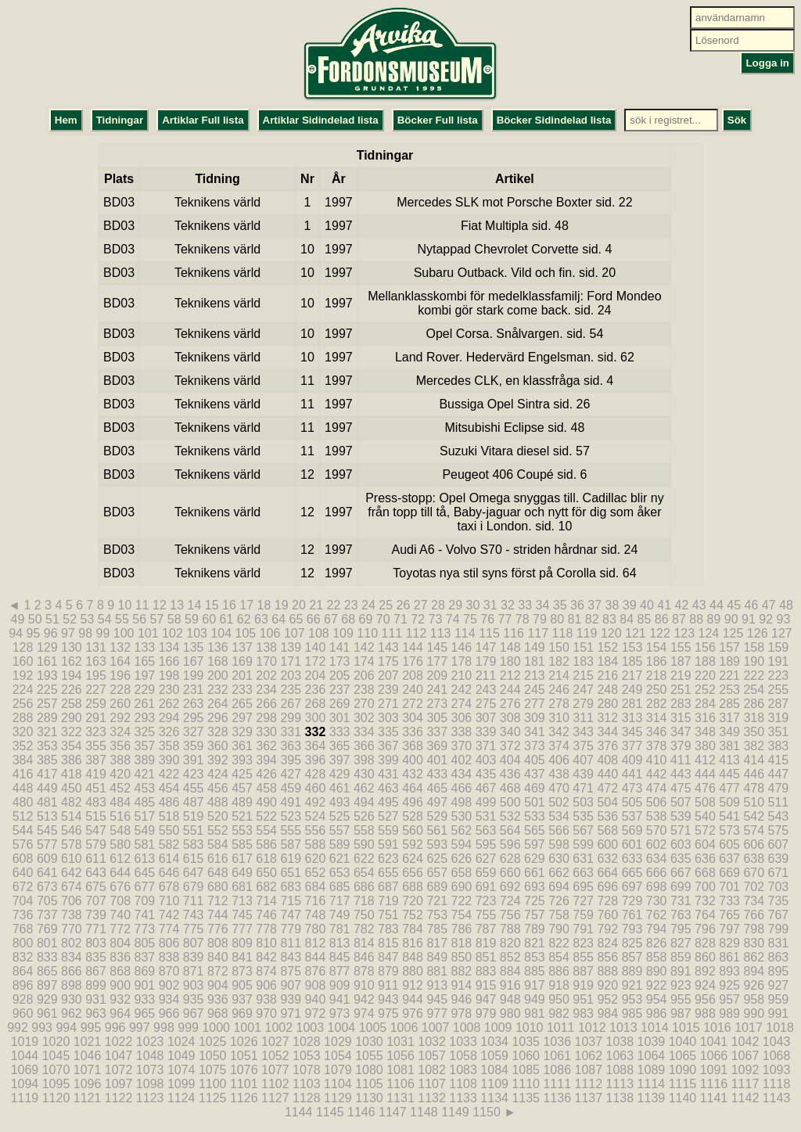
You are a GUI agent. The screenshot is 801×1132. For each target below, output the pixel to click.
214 (558, 675)
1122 (119, 1098)
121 (635, 633)
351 (778, 731)
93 (784, 619)
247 (583, 689)
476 (705, 788)
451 (95, 788)
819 (486, 943)
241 (436, 689)
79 (540, 619)
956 (705, 999)
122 (659, 633)
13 (177, 605)
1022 (119, 1041)
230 (169, 689)
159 (778, 647)
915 (486, 985)
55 (122, 619)
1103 (307, 1084)
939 (290, 999)
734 (753, 900)
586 (266, 844)
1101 (244, 1084)
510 (753, 802)
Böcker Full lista (437, 120)
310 (558, 717)
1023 (150, 1041)
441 (632, 774)
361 (242, 746)
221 (729, 675)
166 (169, 661)
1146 (361, 1112)
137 (242, 647)
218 (656, 675)
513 (47, 816)
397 (339, 760)
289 (47, 717)
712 (217, 900)
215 (583, 675)
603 (680, 844)
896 (23, 985)
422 (169, 774)
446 (753, 774)
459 (290, 788)
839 (193, 957)
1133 (463, 1098)
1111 (557, 1084)
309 (534, 717)
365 (339, 746)
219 (680, 675)
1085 (526, 1069)
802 (71, 943)
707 (95, 900)
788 (510, 929)
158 (753, 647)
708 (120, 900)
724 (510, 900)
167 (193, 661)
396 (315, 760)
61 (227, 619)
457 (242, 788)
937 (242, 999)
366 (364, 746)
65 (296, 619)
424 (217, 774)
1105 (369, 1084)
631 (583, 858)
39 (630, 605)
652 (315, 872)
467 (486, 788)
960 (23, 1013)
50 (35, 619)
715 (290, 900)
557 (339, 830)
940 (315, 999)
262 (169, 703)
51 (52, 619)
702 (753, 886)
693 (534, 886)
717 (339, 900)
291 (95, 717)
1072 (119, 1069)
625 (436, 858)
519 (193, 816)
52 (70, 619)
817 (436, 943)
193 (47, 675)
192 (23, 675)
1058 (463, 1055)
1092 (745, 1069)
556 (315, 830)
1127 (275, 1098)
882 (461, 971)
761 (632, 915)
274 (461, 703)
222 (753, 675)
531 (486, 816)
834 (71, 957)
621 (339, 858)
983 (583, 1013)
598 (558, 844)
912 (412, 985)
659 (486, 872)
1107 (432, 1084)
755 (486, 915)
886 (558, 971)
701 (729, 886)
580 (120, 844)
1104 (338, 1084)
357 (145, 746)
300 (315, 717)
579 (95, 844)
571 (680, 830)
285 (729, 703)
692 (510, 886)
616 (217, 858)
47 (769, 605)
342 (558, 731)
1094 (25, 1084)
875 (290, 971)
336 (412, 731)
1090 (683, 1069)
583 (193, 844)
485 (145, 802)
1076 (244, 1069)
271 (388, 703)
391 (193, 760)
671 (778, 872)
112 (416, 633)
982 (558, 1013)
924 (705, 985)
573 (729, 830)
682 (266, 886)
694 (558, 886)
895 (778, 971)
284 (705, 703)
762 (656, 915)
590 (364, 844)
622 (364, 858)
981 (534, 1013)
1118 (777, 1084)
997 (139, 1027)
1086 (557, 1069)
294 (169, 717)
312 (607, 717)
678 (169, 886)
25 (386, 605)
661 (534, 872)
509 (729, 802)
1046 (88, 1055)
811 (290, 943)
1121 (88, 1098)
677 (145, 886)
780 (315, 929)
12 (160, 605)
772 (120, 929)
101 (148, 633)
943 (388, 999)
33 (525, 605)
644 (120, 872)
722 (461, 900)
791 (583, 929)
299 (290, 717)
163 (95, 661)
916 (510, 985)
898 (71, 985)
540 (705, 816)
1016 (717, 1027)
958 (753, 999)
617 (242, 858)
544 (23, 830)
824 (607, 943)
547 (95, 830)
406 (558, 760)
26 (404, 605)
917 (534, 985)
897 (47, 985)
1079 (338, 1069)
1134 (494, 1098)
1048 (150, 1055)
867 (95, 971)
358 (169, 746)
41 (664, 605)
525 (339, 816)
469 (534, 788)
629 (534, 858)
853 (534, 957)
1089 (652, 1069)
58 (174, 619)
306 (461, 717)
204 (315, 675)
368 (412, 746)
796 (705, 929)
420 (120, 774)
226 (71, 689)
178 (461, 661)
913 (436, 985)
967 (193, 1013)
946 (461, 999)
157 (729, 647)
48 (786, 605)
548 (120, 830)
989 (729, 1013)
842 (266, 957)
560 (412, 830)
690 (461, 886)
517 (145, 816)
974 (364, 1013)
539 (680, 816)
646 (169, 872)
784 (412, 929)
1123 (150, 1098)
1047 (119, 1055)
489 (242, 802)
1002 (279, 1027)
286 (753, 703)
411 (680, 760)
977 (436, 1013)
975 (388, 1013)
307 (486, 717)
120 (611, 633)
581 (145, 844)
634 (656, 858)
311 (583, 717)
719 (388, 900)
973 (339, 1013)
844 (315, 957)
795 (680, 929)
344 (607, 731)
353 (47, 746)
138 (266, 647)
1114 (652, 1084)
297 (242, 717)
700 (705, 886)
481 (47, 802)
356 (120, 746)
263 (193, 703)
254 (753, 689)
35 (560, 605)
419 (95, 774)
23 (351, 605)
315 (680, 717)
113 (440, 633)
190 (753, 661)
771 (95, 929)
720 (412, 900)
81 (575, 619)
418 (71, 774)
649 (242, 872)
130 (71, 647)
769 (47, 929)
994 (66, 1027)
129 (47, 647)
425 (242, 774)
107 (294, 633)
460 (315, 788)
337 (436, 731)
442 (656, 774)
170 (266, 661)
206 (364, 675)
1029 (338, 1041)
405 (534, 760)
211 (486, 675)
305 (436, 717)
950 (558, 999)
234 (266, 689)
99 (103, 633)
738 (71, 915)
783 (388, 929)
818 (461, 943)
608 (23, 858)
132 (120, 647)
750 (364, 915)
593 (436, 844)
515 (95, 816)
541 (729, 816)
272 (412, 703)
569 (632, 830)
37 (594, 605)
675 (95, 886)
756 (510, 915)
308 (510, 717)
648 (217, 872)
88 (696, 619)
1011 (561, 1027)
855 (583, 957)
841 (242, 957)
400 (412, 760)
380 (705, 746)
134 (169, 647)
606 (753, 844)
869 (145, 971)
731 (680, 900)
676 (120, 886)
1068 (777, 1055)
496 (412, 802)
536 (607, 816)
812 (315, 943)
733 (729, 900)
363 (290, 746)
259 (95, 703)
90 (731, 619)
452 (120, 788)
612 (120, 858)
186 (656, 661)
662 (558, 872)
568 (607, 830)
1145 (330, 1112)
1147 (393, 1112)
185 (632, 661)
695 (583, 886)
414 (753, 760)
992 (17, 1027)
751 (388, 915)
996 (115, 1027)
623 (388, 858)
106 (270, 633)
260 (120, 703)
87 (679, 619)
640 (23, 872)
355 (95, 746)
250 (656, 689)
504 (607, 802)
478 (753, 788)
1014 (655, 1027)
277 (534, 703)
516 (120, 816)
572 (705, 830)
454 (169, 788)
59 (192, 619)
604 (705, 844)
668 (705, 872)
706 (71, 900)
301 (339, 717)
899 (95, 985)
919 (583, 985)
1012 (592, 1027)
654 (364, 872)
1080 (369, 1069)
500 (510, 802)
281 (632, 703)
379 (680, 746)
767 (778, 915)
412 (705, 760)
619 (290, 858)
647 (193, 872)
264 (217, 703)
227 (95, 689)
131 (95, 647)
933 (145, 999)
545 (47, 830)
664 (607, 872)
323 (95, 731)
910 (364, 985)
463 (388, 788)
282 (656, 703)
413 (729, 760)
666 (656, 872)
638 (753, 858)
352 (23, 746)
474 (656, 788)
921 (632, 985)
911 (388, 985)
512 (23, 816)
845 (339, 957)
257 (47, 703)
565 (534, 830)
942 (364, 999)
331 (290, 731)
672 (23, 886)
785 (436, 929)
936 (217, 999)
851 (486, 957)
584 (217, 844)
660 (510, 872)
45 (734, 605)
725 (534, 900)
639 (778, 858)
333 (339, 731)
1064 (652, 1055)
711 (193, 900)
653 (339, 872)
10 (125, 605)
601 (632, 844)
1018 (780, 1027)
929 (47, 999)
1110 (526, 1084)
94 (16, 633)
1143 (777, 1098)
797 (729, 929)
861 (729, 957)
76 (487, 619)
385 (47, 760)
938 (266, 999)
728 (607, 900)
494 (364, 802)
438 (558, 774)
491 (290, 802)
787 (486, 929)
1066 (714, 1055)
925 (729, 985)
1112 (588, 1084)
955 (680, 999)
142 (364, 647)
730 (656, 900)
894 (753, 971)
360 (217, 746)
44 (716, 605)
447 (778, 774)
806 (169, 943)
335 (388, 731)
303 (388, 717)
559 (388, 830)
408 (607, 760)
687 (388, 886)
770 (71, 929)
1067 (745, 1055)
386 (71, 760)
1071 (88, 1069)
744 (217, 915)
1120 (56, 1098)
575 (778, 830)
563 (486, 830)
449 (47, 788)
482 (71, 802)
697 (632, 886)
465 (436, 788)
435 (486, 774)
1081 (400, 1069)
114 (465, 633)
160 (23, 661)
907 (290, 985)
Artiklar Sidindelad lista (321, 120)
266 (266, 703)
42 (682, 605)
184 (607, 661)
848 (412, 957)
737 (47, 915)
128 (23, 647)
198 (169, 675)
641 (47, 872)
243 (486, 689)
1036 (557, 1041)
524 (315, 816)
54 (105, 619)
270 (364, 703)
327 (193, 731)
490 (266, 802)
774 (169, 929)
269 (339, 703)
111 (392, 633)
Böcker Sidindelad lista (554, 120)
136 (217, 647)
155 (680, 647)
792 (607, 929)
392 (217, 760)
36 (577, 605)
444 (705, 774)
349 (729, 731)
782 (364, 929)
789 (534, 929)
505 (632, 802)
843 (290, 957)
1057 (432, 1055)
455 (193, 788)
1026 (244, 1041)
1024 (181, 1041)
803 (95, 943)
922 (656, 985)
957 (729, 999)
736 (23, 915)
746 (266, 915)
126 (757, 633)
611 (95, 858)
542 (753, 816)
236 (315, 689)
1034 (494, 1041)
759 (583, 915)
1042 (745, 1041)
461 (339, 788)
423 (193, 774)
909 (339, 985)
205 (339, 675)
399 (388, 760)
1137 (588, 1098)
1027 (275, 1041)
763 (680, 915)
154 (656, 647)
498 (461, 802)
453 (145, 788)
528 (412, 816)
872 (217, 971)
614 (169, 858)
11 (142, 605)
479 (778, 788)
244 (510, 689)
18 (264, 605)
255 (778, 689)
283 (680, 703)
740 (120, 915)
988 (705, 1013)
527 (388, 816)
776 (217, 929)
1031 (400, 1041)
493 (339, 802)
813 (339, 943)
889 (632, 971)
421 (145, 774)
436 (510, 774)
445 (729, 774)
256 (23, 703)
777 (242, 929)
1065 (683, 1055)
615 (193, 858)
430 (364, 774)
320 (23, 731)
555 (290, 830)
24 (368, 605)
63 (261, 619)
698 (656, 886)
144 (412, 647)
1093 (777, 1069)
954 (656, 999)
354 (71, 746)
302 (364, 717)
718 (364, 900)
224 (23, 689)
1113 (620, 1084)
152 (607, 647)
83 (609, 619)
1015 (686, 1027)
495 (388, 802)
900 (120, 985)
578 (71, 844)
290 (71, 717)
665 (632, 872)
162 (71, 661)
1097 (119, 1084)
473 (632, 788)
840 (217, 957)
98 (85, 633)
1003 (310, 1027)
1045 (56, 1055)
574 (753, 830)
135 (193, 647)
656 (412, 872)
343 (583, 731)
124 (709, 633)
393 (242, 760)
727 (583, 900)
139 (290, 647)
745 (242, 915)
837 (145, 957)
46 (752, 605)
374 (558, 746)
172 (315, 661)
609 (47, 858)
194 (71, 675)
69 (366, 619)
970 (266, 1013)
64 (278, 619)
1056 (400, 1055)
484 (120, 802)
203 (290, 675)
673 (47, 886)
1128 (307, 1098)
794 (656, 929)
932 (120, 999)
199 (193, 675)
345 (632, 731)
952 (607, 999)
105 (246, 633)
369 (436, 746)
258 (71, 703)
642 (71, 872)
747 (290, 915)
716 (315, 900)
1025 (213, 1041)
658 (461, 872)
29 (455, 605)
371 (486, 746)
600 (607, 844)
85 (645, 619)
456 (217, 788)
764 (705, 915)
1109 (494, 1084)
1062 (588, 1055)
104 (221, 633)
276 (510, 703)
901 (145, 985)
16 (229, 605)
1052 (275, 1055)
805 (145, 943)
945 (436, 999)
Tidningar (119, 120)
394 (266, 760)
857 (632, 957)
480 (23, 802)
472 (607, 788)
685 (339, 886)
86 (662, 619)
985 (632, 1013)
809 (242, 943)
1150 (486, 1112)
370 (461, 746)
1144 (299, 1112)
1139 (652, 1098)
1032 (432, 1041)
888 (607, 971)
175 (388, 661)
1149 (455, 1112)
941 (339, 999)
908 (315, 985)
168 (217, 661)
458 (266, 788)
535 (583, 816)
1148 (424, 1112)
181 (534, 661)
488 (217, 802)
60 (209, 619)
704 (23, 900)
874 (266, 971)
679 (193, 886)
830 (753, 943)
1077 (275, 1069)
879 (388, 971)
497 (436, 802)
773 (145, 929)
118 (562, 633)
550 (169, 830)
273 (436, 703)
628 (510, 858)
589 (339, 844)
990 (753, 1013)
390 (169, 760)
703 (778, 886)
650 (266, 872)
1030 (369, 1041)
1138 (620, 1098)
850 (461, 957)
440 (607, 774)
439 (583, 774)
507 (680, 802)
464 (412, 788)
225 (47, 689)
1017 (749, 1027)
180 (510, 661)
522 (266, 816)
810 (266, 943)
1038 (620, 1041)
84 (627, 619)
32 (508, 605)
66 (314, 619)
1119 (25, 1098)
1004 (342, 1027)
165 (145, 661)
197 (145, 675)
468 (510, 788)
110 (367, 633)
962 (71, 1013)
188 (705, 661)
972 (315, 1013)
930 (71, 999)
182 (558, 661)
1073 (150, 1069)
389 (145, 760)
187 (680, 661)
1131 (400, 1098)
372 (510, 746)
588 (315, 844)
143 (388, 647)
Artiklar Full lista (202, 120)
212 (510, 675)
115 (489, 633)
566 (558, 830)
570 (656, 830)
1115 (683, 1084)
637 (729, 858)
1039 (652, 1041)
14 (195, 605)
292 (120, 717)
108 (318, 633)
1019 (25, 1041)
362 (266, 746)
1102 (275, 1084)
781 (339, 929)
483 (95, 802)
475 (680, 788)
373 (534, 746)
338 (461, 731)
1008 (467, 1027)
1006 (404, 1027)
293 (145, 717)
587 (290, 844)
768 (23, 929)
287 (778, 703)
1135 (526, 1098)
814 (364, 943)
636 (705, 858)
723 (486, 900)
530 (461, 816)
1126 (244, 1098)
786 (461, 929)
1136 (557, 1098)
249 (632, 689)
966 (169, 1013)
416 (23, 774)
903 (193, 985)
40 (647, 605)
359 (193, 746)
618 (266, 858)
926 (753, 985)
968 (217, 1013)
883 (486, 971)
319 (778, 717)
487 (193, 802)
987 (680, 1013)
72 (418, 619)
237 (339, 689)
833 (47, 957)
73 (436, 619)
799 (778, 929)
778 (266, 929)
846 (364, 957)
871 (193, 971)
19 (282, 605)
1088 (620, 1069)
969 (242, 1013)
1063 (620, 1055)
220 (705, 675)
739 (95, 915)
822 (558, 943)
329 (242, 731)
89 (714, 619)
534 (558, 816)
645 (145, 872)
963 (95, 1013)
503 (583, 802)
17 (246, 605)
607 (778, 844)
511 (778, 802)
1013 (623, 1027)
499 (486, 802)
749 (339, 915)
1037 (588, 1041)
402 (461, 760)
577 (47, 844)
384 (23, 760)
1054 (338, 1055)
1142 (745, 1098)
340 (510, 731)
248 (607, 689)
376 (607, 746)
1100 (213, 1084)
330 (266, 731)
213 (534, 675)
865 (47, 971)
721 (436, 900)
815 (388, 943)
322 (71, 731)
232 (217, 689)
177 (436, 661)
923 (680, 985)
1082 (432, 1069)
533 (534, 816)
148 (510, 647)
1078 (307, 1069)
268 (315, 703)
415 (778, 760)
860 (705, 957)
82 (592, 619)
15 (212, 605)
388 (120, 760)
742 (169, 915)
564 (510, 830)
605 (729, 844)
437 (534, 774)
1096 (88, 1084)
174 (364, 661)
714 (266, 900)
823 (583, 943)
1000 (216, 1027)
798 (753, 929)
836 (120, 957)
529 (436, 816)
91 (749, 619)
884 (510, 971)
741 (145, 915)
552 (217, 830)
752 (412, 915)
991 (778, 1013)
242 (461, 689)
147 (486, 647)
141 (339, 647)
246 (558, 689)
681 (242, 886)
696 (607, 886)
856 (607, 957)
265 (242, 703)
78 (522, 619)
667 (680, 872)
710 (169, 900)
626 (461, 858)
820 (510, 943)
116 (513, 633)
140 (315, 647)
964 (120, 1013)
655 (388, 872)
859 (680, 957)
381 (729, 746)
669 (729, 872)
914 (461, 985)
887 (583, 971)
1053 (307, 1055)
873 (242, 971)
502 (558, 802)
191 (778, 661)
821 (534, 943)
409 (632, 760)
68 (348, 619)
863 (778, 957)
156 (705, 647)
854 (558, 957)
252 (705, 689)
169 (242, 661)
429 (339, 774)
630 (558, 858)
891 (680, 971)
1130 (369, 1098)
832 (23, 957)
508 (705, 802)
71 (400, 619)
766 (753, 915)
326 (169, 731)
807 (193, 943)
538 (656, 816)
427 (290, 774)
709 (145, 900)
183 (583, 661)
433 (436, 774)
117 (537, 633)
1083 (463, 1069)
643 (95, 872)
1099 (181, 1084)
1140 (683, 1098)
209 (436, 675)
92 (766, 619)
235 (290, 689)
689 (436, 886)
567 (583, 830)
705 (47, 900)
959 (778, 999)
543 (778, 816)
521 (242, 816)
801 (47, 943)
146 (461, 647)
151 (583, 647)
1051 (244, 1055)
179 (486, 661)
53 (88, 619)
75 (470, 619)
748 (315, 915)
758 (558, 915)
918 (558, 985)
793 (632, 929)
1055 (369, 1055)
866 (71, 971)
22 (334, 605)
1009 (498, 1027)
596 (510, 844)
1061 (557, 1055)
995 (91, 1027)
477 (729, 788)
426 (266, 774)
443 (680, 774)
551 (193, 830)
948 (510, 999)
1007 (436, 1027)
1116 (714, 1084)
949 (534, 999)
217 (632, 675)
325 (145, 731)
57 (157, 619)
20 (299, 605)
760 (607, 915)
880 (412, 971)
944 (412, 999)
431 (388, 774)
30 (473, 605)
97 (68, 633)
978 (461, 1013)
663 (583, 872)
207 (388, 675)
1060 (526, 1055)
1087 (588, 1069)
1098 (150, 1084)
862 (753, 957)
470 (558, 788)
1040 (683, 1041)
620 (315, 858)
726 (558, 900)
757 (534, 915)
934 (169, 999)
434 (461, 774)
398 (364, 760)
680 (217, 886)
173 (339, 661)
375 (583, 746)
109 (343, 633)
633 (632, 858)
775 (193, 929)
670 (753, 872)
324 (120, 731)
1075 (213, 1069)
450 (71, 788)
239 (388, 689)
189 (729, 661)
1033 (463, 1041)
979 (486, 1013)
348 (705, 731)
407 (583, 760)
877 (339, 971)
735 (778, 900)
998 (163, 1027)
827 (680, 943)
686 (364, 886)
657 (436, 872)
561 (436, 830)
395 (290, 760)
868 (120, 971)
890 (656, 971)
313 (632, 717)
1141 (714, 1098)
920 (607, 985)
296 (217, 717)
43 (699, 605)
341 (534, 731)
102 (172, 633)
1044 (25, 1055)
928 (23, 999)
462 (364, 788)
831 (778, 943)
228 (120, 689)
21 (316, 605)
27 (421, 605)
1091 (714, 1069)
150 (558, 647)
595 (486, 844)
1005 (373, 1027)
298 (266, 717)
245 (534, 689)
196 (120, 675)
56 (139, 619)
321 (47, 731)
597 (534, 844)
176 (412, 661)
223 (778, 675)
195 (95, 675)
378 (656, 746)
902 (169, 985)
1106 (400, 1084)
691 (486, 886)
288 (23, 717)
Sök (736, 120)
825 (632, 943)
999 (188, 1027)
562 (461, 830)
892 (705, 971)
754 (461, 915)
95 (34, 633)
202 (266, 675)
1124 (181, 1098)
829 (729, 943)
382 (753, 746)
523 (290, 816)
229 (145, 689)
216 (607, 675)
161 (47, 661)
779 (290, 929)
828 (705, 943)
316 (705, 717)
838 (169, 957)
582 (169, 844)
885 (534, 971)
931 (95, 999)
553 (242, 830)
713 (242, 900)
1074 (181, 1069)
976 (412, 1013)
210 (461, 675)
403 (486, 760)
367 (388, 746)
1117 (745, 1084)
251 (680, 689)
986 (656, 1013)
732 (705, 900)
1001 (247, 1027)
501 (534, 802)
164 (120, 661)
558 (364, 830)
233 (242, 689)
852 (510, 957)
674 (71, 886)
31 (490, 605)
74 (453, 619)
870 (169, 971)
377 (632, 746)
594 (461, 844)
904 (217, 985)
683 (290, 886)
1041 (714, 1041)
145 (436, 647)
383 (778, 746)
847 (388, 957)
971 (290, 1013)
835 (95, 957)
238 (364, 689)
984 (607, 1013)
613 (145, 858)
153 (632, 647)
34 (543, 605)
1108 (463, 1084)
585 (242, 844)
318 (753, 717)
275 (486, 703)
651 (290, 872)
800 (23, 943)
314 (656, 717)
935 (193, 999)
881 (436, 971)
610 (71, 858)
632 (607, 858)
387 (95, 760)
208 (412, 675)
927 (778, 985)
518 (169, 816)
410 (656, 760)
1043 (777, 1041)
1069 (25, 1069)
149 (534, 647)
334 (364, 731)
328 (217, 731)
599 (583, 844)
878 (364, 971)
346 (656, 731)
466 (461, 788)
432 (412, 774)
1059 (494, 1055)
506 (656, 802)
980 (510, 1013)
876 (315, 971)
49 (18, 619)
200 (217, 675)
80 (557, 619)
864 (23, 971)
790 (558, 929)
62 (244, 619)
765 (729, 915)
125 (733, 633)
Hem (66, 120)
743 (193, 915)
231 (193, 689)
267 (290, 703)
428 (315, 774)
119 (587, 633)
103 (196, 633)
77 (505, 619)
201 (242, 675)
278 (558, 703)
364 (315, 746)
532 (510, 816)
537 (632, 816)
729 (632, 900)
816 (412, 943)
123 (684, 633)
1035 (526, 1041)
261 (145, 703)
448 (23, 788)
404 (510, 760)
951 (583, 999)
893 (729, 971)
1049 (181, 1055)
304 (412, 717)
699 (680, 886)
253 (729, 689)
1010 (529, 1027)
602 (656, 844)
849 (436, 957)
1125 (213, 1098)
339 (486, 731)
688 (412, 886)
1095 (56, 1084)
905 (242, 985)
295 (193, 717)
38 (612, 605)
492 (315, 802)
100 (124, 633)
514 (71, 816)
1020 (56, 1041)
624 (412, 858)
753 (436, 915)
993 (41, 1027)
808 (217, 943)
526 (364, 816)
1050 (213, 1055)
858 (656, 957)
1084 (494, 1069)
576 (23, 844)
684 (315, 886)
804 (120, 943)
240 (412, 689)
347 (680, 731)
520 (217, 816)
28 (438, 605)
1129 (338, 1098)
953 (632, 999)
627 (486, 858)
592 (412, 844)
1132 (432, 1098)
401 (436, 760)
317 (729, 717)
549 (145, 830)
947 (486, 999)
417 (47, 774)
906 (266, 985)
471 (583, 788)
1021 (88, 1041)
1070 (56, 1069)
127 (781, 633)
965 (145, 1013)
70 (383, 619)
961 (47, 1013)
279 (583, 703)
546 (71, 830)
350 (753, 731)
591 (388, 844)
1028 (307, 1041)
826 (656, 943)
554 (266, 830)
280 (607, 703)
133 (145, 647)
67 (331, 619)
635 (680, 858)
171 (290, 661)
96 (51, 633)
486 (169, 802)
